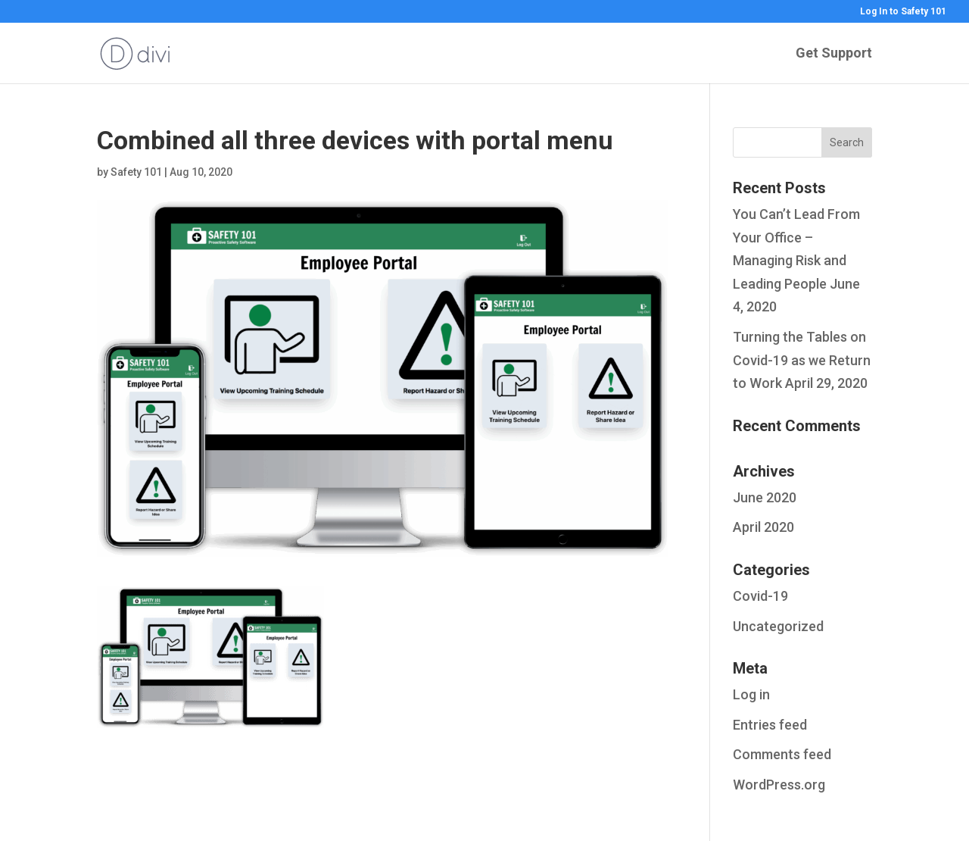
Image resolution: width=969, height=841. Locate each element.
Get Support (834, 54)
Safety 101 (136, 172)
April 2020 (763, 527)
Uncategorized (778, 626)
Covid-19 (760, 596)
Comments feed (782, 754)
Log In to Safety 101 (903, 12)
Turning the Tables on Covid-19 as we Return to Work (802, 360)
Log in (751, 694)
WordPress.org (779, 785)
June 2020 (764, 497)
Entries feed (770, 725)
